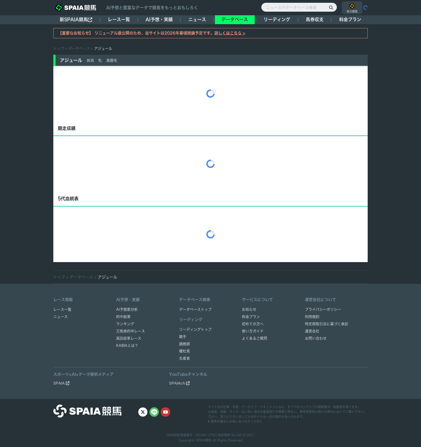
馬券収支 (315, 19)
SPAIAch (179, 383)
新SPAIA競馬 (76, 19)
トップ (58, 48)
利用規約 (312, 316)
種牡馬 (184, 351)
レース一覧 (119, 19)
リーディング (277, 19)
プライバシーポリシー (323, 309)
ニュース (197, 19)
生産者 (184, 358)
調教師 (184, 344)
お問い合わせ (316, 338)
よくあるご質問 (254, 338)
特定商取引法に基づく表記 (326, 324)
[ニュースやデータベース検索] (299, 7)
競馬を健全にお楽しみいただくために (235, 421)
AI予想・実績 (159, 19)
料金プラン (251, 316)
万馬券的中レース (130, 331)
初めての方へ (253, 324)
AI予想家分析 (127, 309)
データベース (234, 19)
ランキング (125, 324)
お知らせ (249, 309)
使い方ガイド (253, 331)
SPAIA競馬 (203, 440)
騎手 (182, 336)
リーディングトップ (195, 329)
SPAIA (61, 383)
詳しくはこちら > (229, 33)
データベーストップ (195, 309)
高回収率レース (128, 338)
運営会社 (312, 331)
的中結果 (123, 316)
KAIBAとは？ (127, 345)
